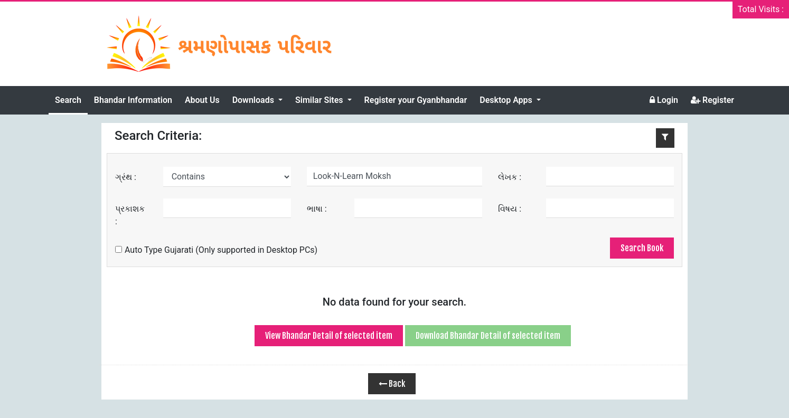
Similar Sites (320, 100)
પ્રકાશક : (130, 215)
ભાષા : (317, 209)
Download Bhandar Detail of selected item (488, 335)
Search (68, 100)
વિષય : (509, 209)
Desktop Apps (507, 100)
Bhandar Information (133, 100)
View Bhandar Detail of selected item (328, 335)
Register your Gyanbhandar (415, 100)
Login (664, 100)
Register (712, 100)
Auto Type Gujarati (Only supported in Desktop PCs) (216, 250)
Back (392, 383)
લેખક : (509, 177)
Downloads (254, 100)
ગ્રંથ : (125, 177)
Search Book (642, 248)
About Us (202, 100)
